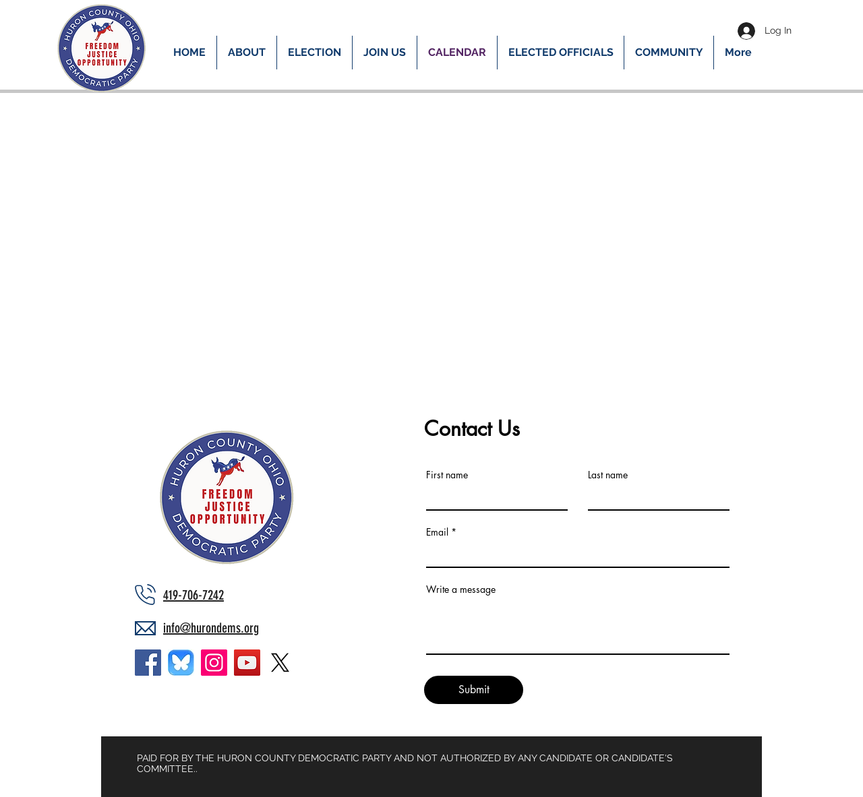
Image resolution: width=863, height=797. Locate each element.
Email (437, 532)
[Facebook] (148, 662)
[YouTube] (247, 662)
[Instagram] (214, 662)
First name (447, 475)
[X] (280, 662)
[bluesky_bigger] (181, 662)
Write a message (461, 589)
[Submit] (473, 690)
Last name (608, 475)
